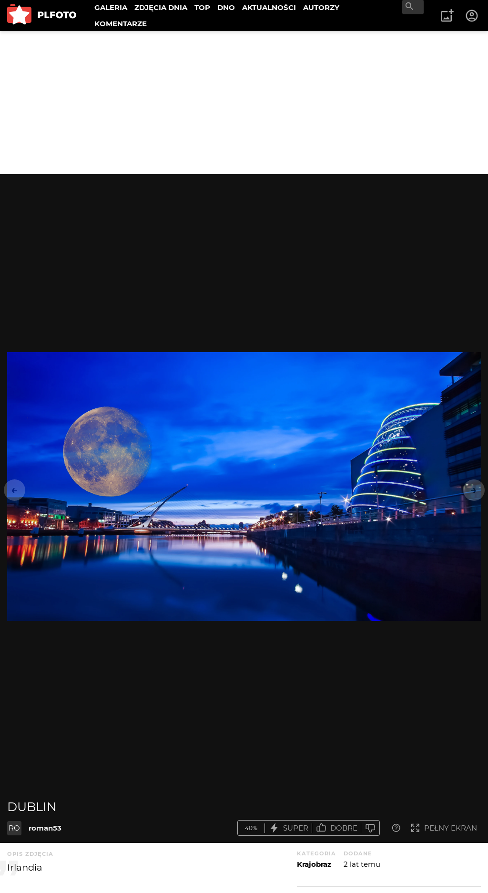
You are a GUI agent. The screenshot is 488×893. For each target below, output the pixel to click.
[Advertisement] (244, 102)
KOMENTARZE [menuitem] (120, 23)
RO (14, 827)
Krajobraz (314, 864)
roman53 (45, 827)
